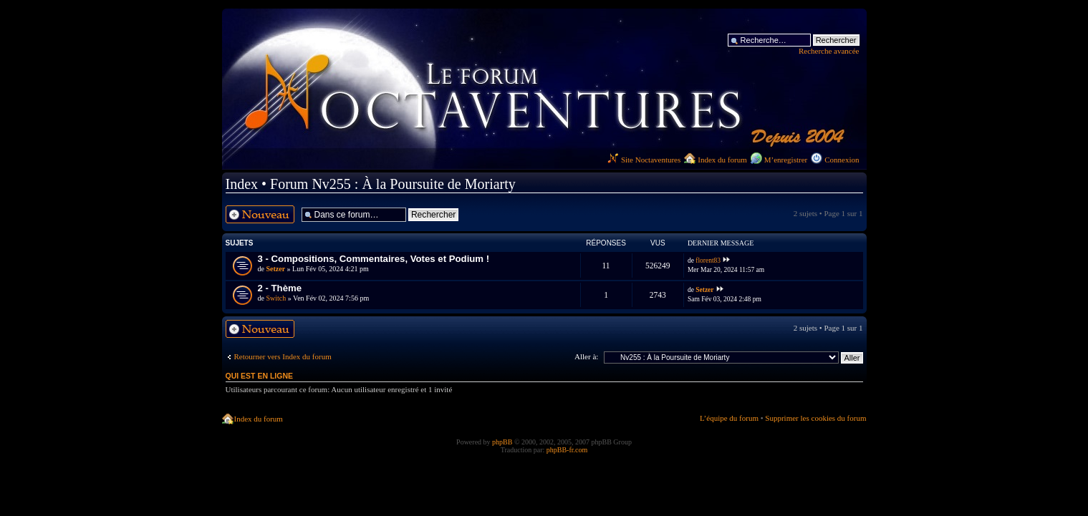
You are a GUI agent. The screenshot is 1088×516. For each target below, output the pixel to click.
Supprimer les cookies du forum (815, 418)
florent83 (708, 260)
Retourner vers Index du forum (283, 356)
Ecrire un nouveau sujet (260, 214)
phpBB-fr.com (567, 450)
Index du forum (722, 159)
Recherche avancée (829, 51)
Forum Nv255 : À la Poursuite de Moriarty (393, 184)
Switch (276, 298)
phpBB (502, 442)
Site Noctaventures (643, 159)
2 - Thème (280, 288)
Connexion (841, 159)
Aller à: (586, 356)
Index (242, 184)
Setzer (275, 269)
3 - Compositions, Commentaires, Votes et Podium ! (374, 258)
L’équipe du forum (729, 418)
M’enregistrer (785, 159)
